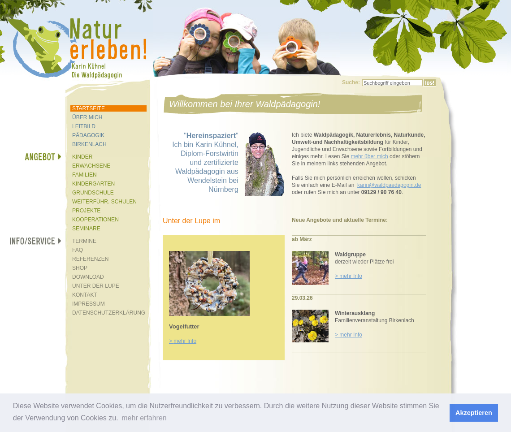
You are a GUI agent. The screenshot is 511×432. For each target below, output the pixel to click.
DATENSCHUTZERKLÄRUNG (108, 313)
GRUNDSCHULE (93, 193)
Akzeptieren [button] (473, 412)
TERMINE (84, 241)
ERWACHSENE (91, 166)
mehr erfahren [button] (144, 418)
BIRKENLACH (89, 144)
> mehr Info (348, 276)
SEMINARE (86, 228)
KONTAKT (84, 295)
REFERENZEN (90, 259)
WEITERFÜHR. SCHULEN (104, 202)
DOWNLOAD (88, 277)
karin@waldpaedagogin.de (389, 185)
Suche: (351, 82)
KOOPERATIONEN (95, 219)
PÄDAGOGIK (88, 135)
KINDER (82, 157)
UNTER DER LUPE (95, 286)
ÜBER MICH (87, 117)
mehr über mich (369, 156)
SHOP (79, 268)
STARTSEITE (88, 108)
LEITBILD (83, 126)
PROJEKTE (86, 210)
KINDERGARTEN (93, 184)
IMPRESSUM (88, 304)
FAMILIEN (84, 175)
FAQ (77, 250)
